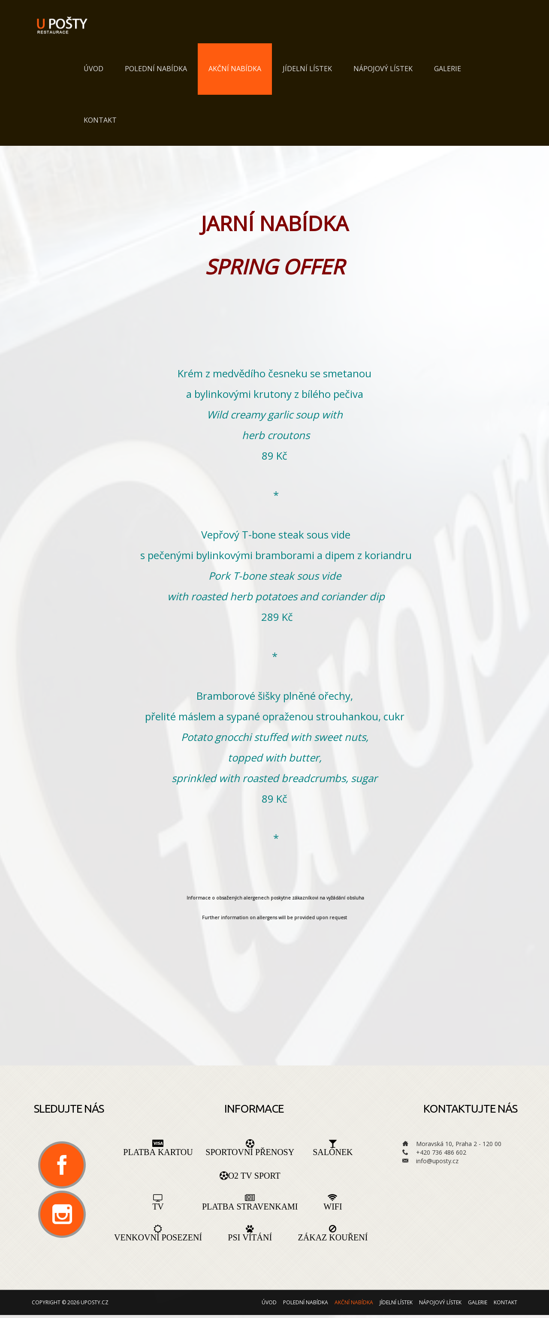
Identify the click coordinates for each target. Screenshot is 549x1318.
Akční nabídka (234, 69)
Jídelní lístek (307, 69)
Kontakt (100, 120)
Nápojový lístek (383, 69)
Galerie (447, 69)
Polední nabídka (156, 69)
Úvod (93, 69)
